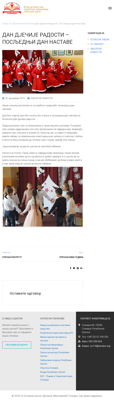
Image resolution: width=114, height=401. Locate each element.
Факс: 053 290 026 (92, 341)
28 (19, 233)
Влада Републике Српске (52, 372)
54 (53, 237)
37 (49, 233)
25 (9, 233)
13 (46, 230)
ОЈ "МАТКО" (97, 44)
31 (29, 233)
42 (67, 233)
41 (63, 233)
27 (15, 233)
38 (53, 233)
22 (77, 230)
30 (26, 233)
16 (56, 230)
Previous (7, 197)
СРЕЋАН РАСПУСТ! (12, 257)
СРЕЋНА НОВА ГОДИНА (71, 257)
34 (39, 233)
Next (78, 197)
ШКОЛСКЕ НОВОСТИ (42, 98)
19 (67, 230)
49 (36, 237)
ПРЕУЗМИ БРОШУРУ (17, 345)
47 (29, 237)
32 (32, 233)
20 (70, 230)
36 (46, 233)
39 (56, 233)
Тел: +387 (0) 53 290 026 (95, 336)
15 (53, 230)
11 (39, 230)
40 (60, 233)
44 (73, 233)
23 (80, 230)
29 (22, 233)
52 (46, 237)
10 (36, 230)
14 (49, 230)
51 (43, 237)
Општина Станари (49, 368)
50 (39, 237)
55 (56, 237)
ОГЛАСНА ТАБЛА (99, 39)
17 (60, 230)
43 (70, 233)
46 (80, 233)
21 (73, 230)
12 (43, 230)
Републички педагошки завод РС (56, 333)
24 (5, 233)
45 (77, 233)
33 (36, 233)
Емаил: (96, 346)
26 (12, 233)
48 (32, 237)
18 (63, 230)
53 (49, 237)
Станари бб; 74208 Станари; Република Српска (93, 329)
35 (43, 233)
